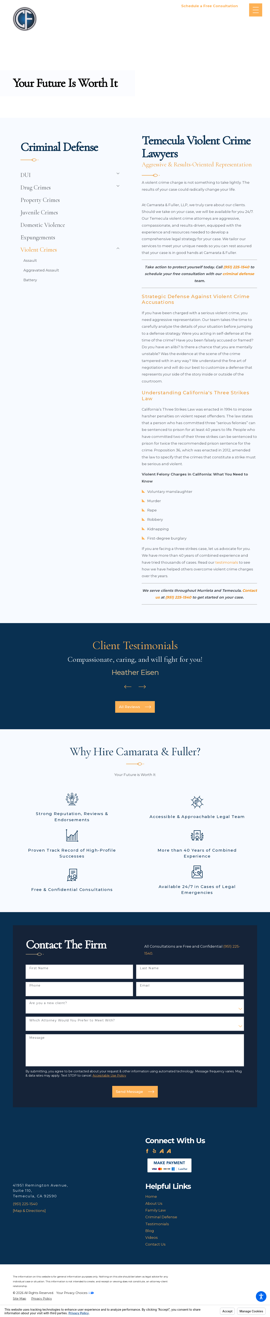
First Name (39, 968)
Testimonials (157, 1224)
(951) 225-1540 (25, 1204)
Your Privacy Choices (75, 1293)
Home (151, 1196)
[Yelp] (154, 1151)
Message (37, 1038)
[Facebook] (147, 1151)
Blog (149, 1231)
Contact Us (155, 1244)
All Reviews (135, 707)
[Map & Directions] (29, 1211)
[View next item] (142, 688)
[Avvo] (161, 1151)
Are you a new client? (48, 1003)
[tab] (116, 173)
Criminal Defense (161, 1217)
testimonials (226, 562)
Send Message (135, 1092)
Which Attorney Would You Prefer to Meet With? (72, 1020)
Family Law (155, 1210)
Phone (35, 985)
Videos (151, 1237)
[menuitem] (66, 175)
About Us (153, 1203)
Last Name (149, 968)
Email (145, 985)
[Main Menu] (255, 10)
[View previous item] (127, 688)
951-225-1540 (209, 11)
